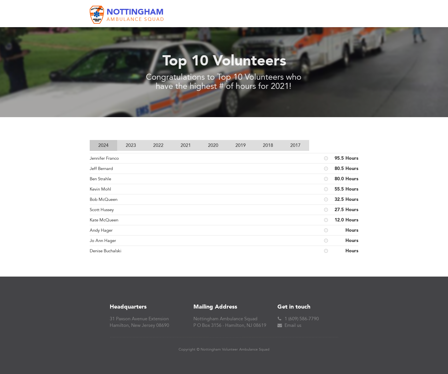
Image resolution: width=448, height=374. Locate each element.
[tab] (103, 145)
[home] (127, 15)
